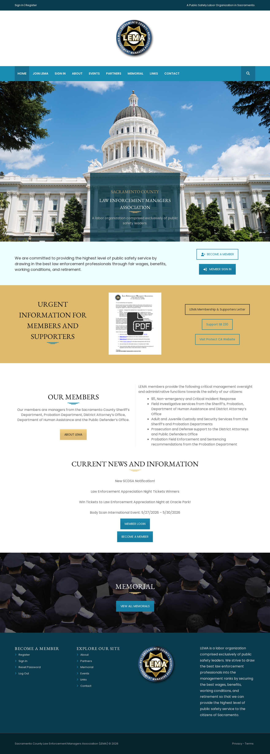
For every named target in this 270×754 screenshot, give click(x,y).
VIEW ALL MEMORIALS (135, 606)
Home (22, 73)
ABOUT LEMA (73, 434)
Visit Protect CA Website (217, 339)
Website (254, 744)
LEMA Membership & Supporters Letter (217, 309)
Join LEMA (40, 73)
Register (31, 5)
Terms (249, 744)
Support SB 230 (217, 324)
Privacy (237, 744)
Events (94, 73)
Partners (113, 73)
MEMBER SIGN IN (217, 269)
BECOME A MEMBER (217, 255)
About (77, 73)
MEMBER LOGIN (135, 524)
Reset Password (30, 667)
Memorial (135, 73)
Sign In (60, 73)
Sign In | (20, 5)
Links (154, 73)
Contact (172, 73)
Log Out (24, 673)
